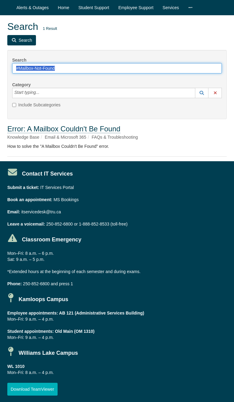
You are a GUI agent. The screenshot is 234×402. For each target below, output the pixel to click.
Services (171, 7)
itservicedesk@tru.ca (41, 211)
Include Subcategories (36, 104)
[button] (201, 93)
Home (63, 7)
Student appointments (29, 331)
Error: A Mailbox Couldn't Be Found (63, 129)
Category (21, 84)
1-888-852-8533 (94, 224)
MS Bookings (66, 199)
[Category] (42, 93)
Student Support (93, 7)
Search (19, 60)
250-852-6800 (59, 224)
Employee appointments (32, 313)
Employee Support (135, 7)
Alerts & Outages (32, 7)
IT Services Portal (57, 187)
